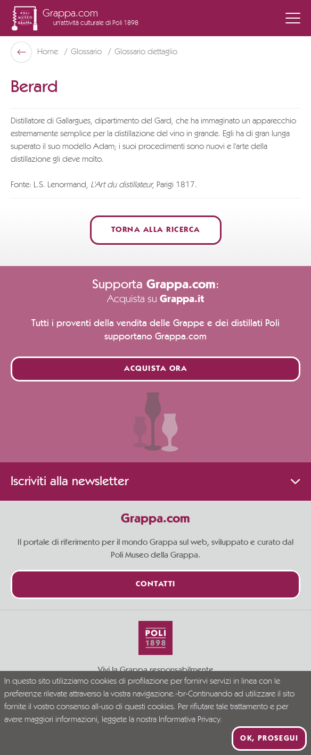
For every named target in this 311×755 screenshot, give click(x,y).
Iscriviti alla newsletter (155, 481)
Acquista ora (155, 369)
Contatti (156, 584)
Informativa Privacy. (190, 720)
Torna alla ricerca (155, 230)
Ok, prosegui (269, 738)
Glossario (87, 52)
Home (48, 52)
